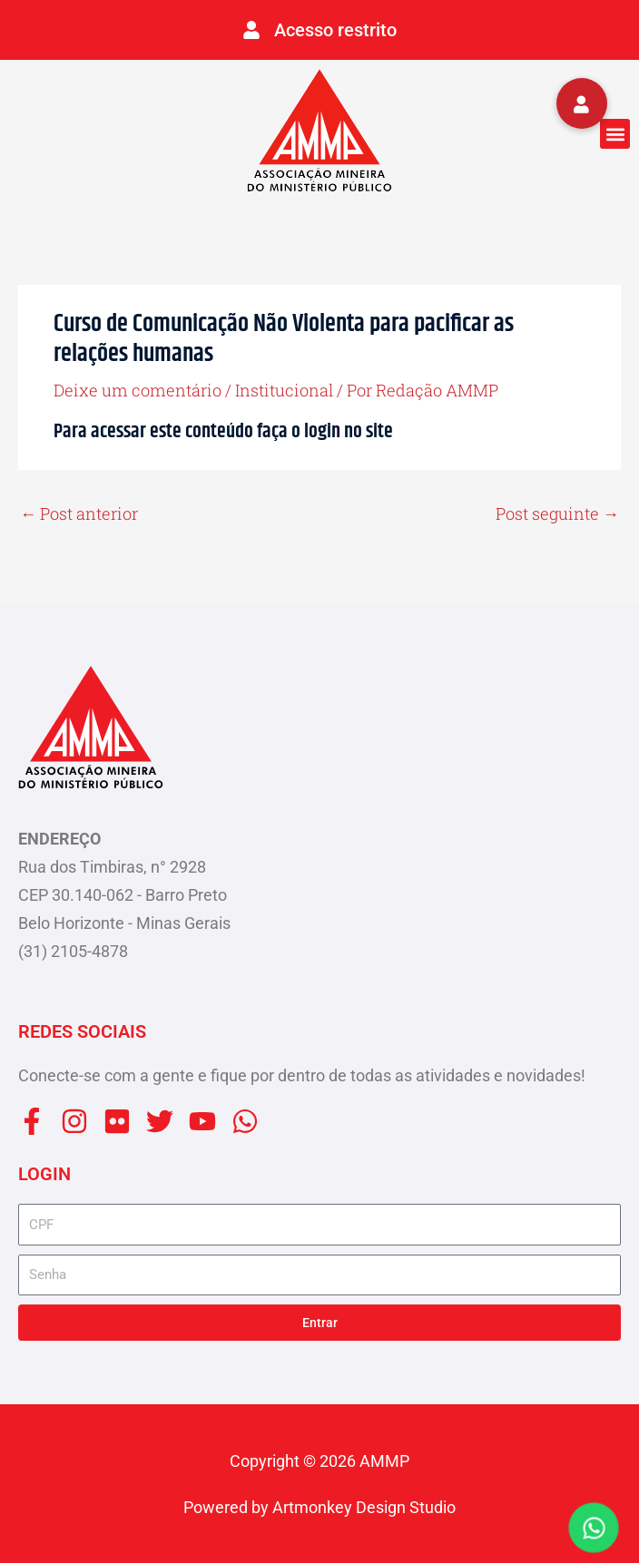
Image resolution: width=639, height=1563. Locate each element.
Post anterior (79, 513)
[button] (615, 134)
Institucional (284, 390)
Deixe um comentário (137, 390)
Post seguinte (557, 513)
